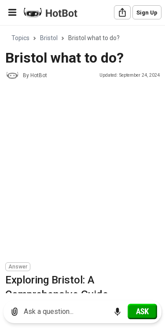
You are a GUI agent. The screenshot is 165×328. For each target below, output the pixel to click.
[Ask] (142, 311)
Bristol (49, 37)
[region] (82, 159)
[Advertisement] (82, 172)
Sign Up (147, 12)
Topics (20, 37)
